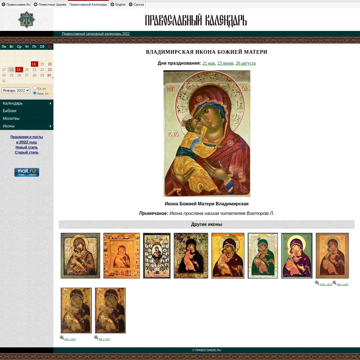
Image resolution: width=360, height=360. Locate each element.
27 (27, 75)
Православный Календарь (88, 4)
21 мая (208, 63)
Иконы (9, 126)
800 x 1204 (68, 339)
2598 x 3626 (323, 284)
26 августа (246, 63)
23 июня (225, 63)
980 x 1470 (102, 339)
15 (42, 64)
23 (49, 70)
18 (12, 70)
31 (4, 81)
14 (33, 64)
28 (34, 75)
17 (4, 70)
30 (49, 75)
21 (34, 70)
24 (4, 75)
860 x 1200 (340, 284)
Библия (9, 111)
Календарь (13, 103)
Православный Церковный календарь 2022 (96, 34)
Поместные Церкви (49, 4)
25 (12, 75)
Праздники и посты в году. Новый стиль (26, 142)
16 (49, 64)
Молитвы (11, 118)
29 (42, 75)
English (117, 4)
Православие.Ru (15, 4)
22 (42, 70)
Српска (136, 4)
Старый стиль (27, 152)
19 (18, 70)
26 (19, 75)
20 (27, 70)
